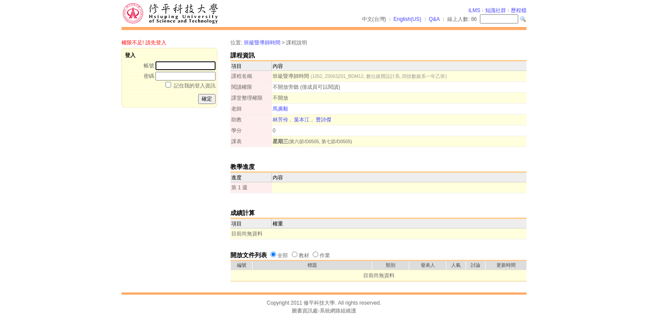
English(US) (408, 19)
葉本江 (302, 120)
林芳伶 (280, 120)
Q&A (434, 19)
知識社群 (495, 10)
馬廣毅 (280, 109)
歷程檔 (518, 10)
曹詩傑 (323, 120)
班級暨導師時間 (262, 43)
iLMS (474, 10)
